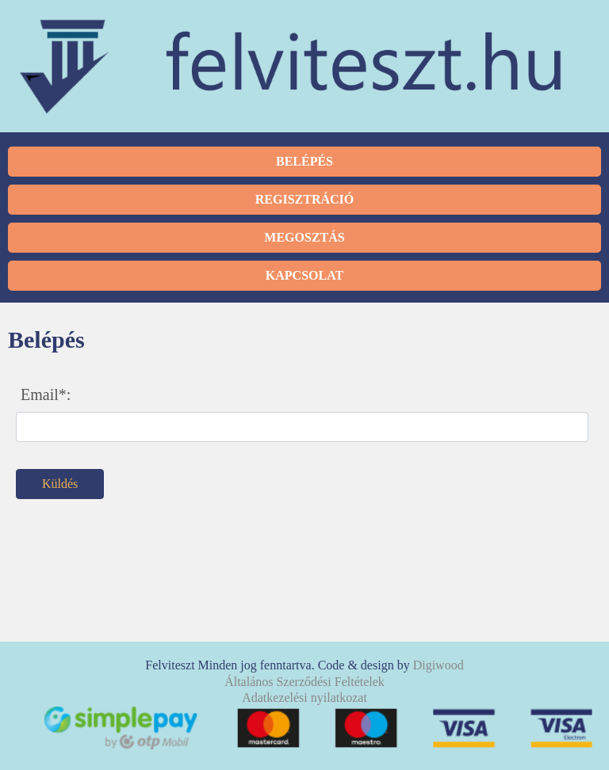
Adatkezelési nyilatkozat (304, 697)
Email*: (46, 394)
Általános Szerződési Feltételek (304, 681)
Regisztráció (304, 199)
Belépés (304, 161)
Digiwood (438, 665)
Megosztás (304, 237)
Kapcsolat (304, 275)
